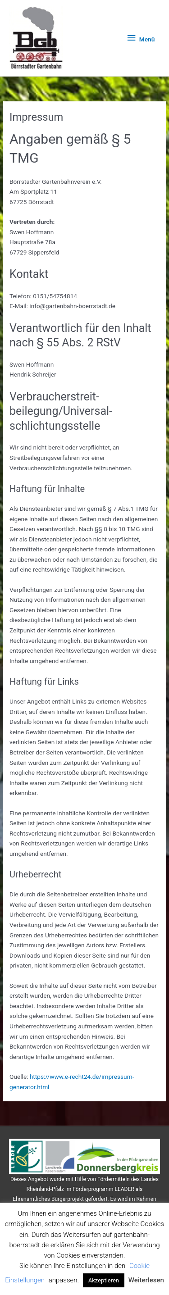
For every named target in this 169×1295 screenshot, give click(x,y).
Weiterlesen (146, 1280)
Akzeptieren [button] (103, 1280)
